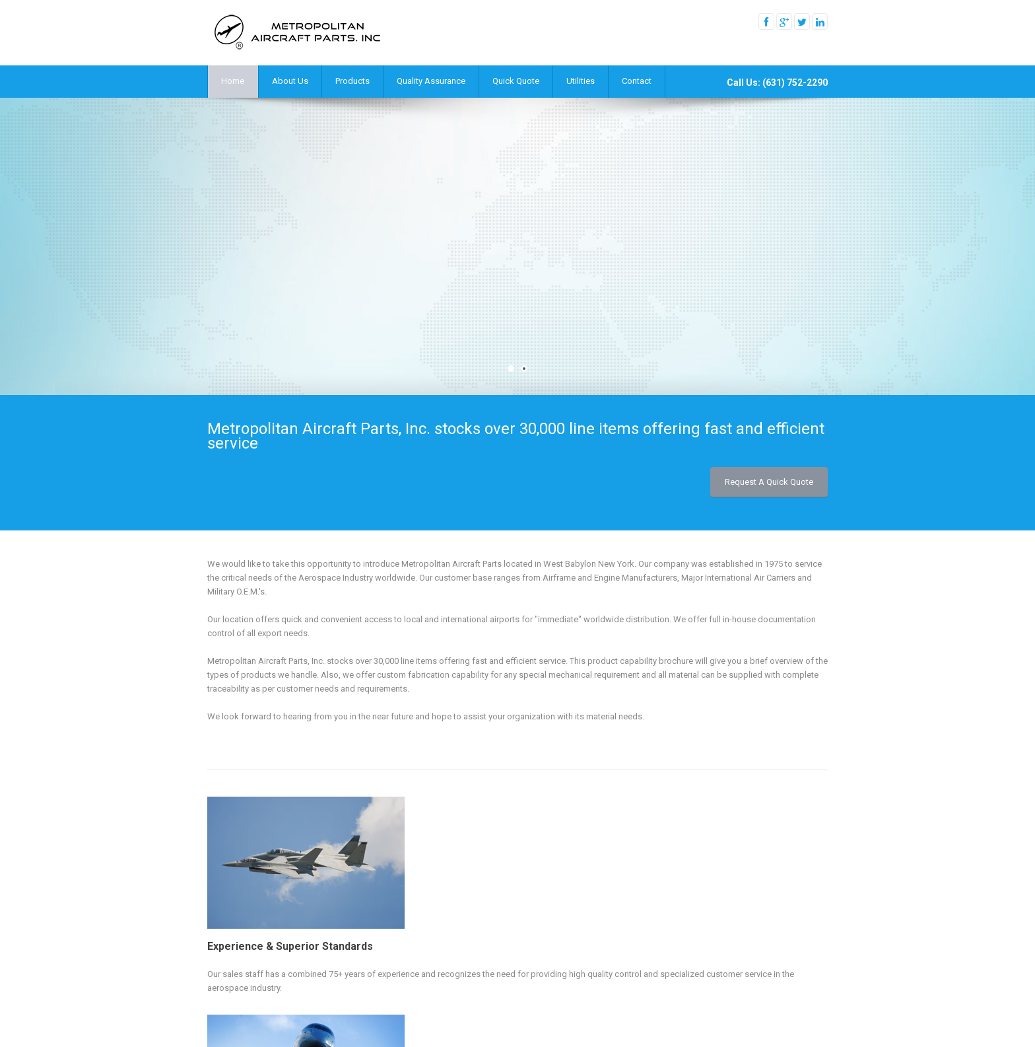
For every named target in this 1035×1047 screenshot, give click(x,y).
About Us (290, 81)
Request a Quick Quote (769, 482)
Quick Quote (515, 81)
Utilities (580, 81)
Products (352, 81)
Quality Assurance (431, 81)
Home (232, 81)
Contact (636, 81)
